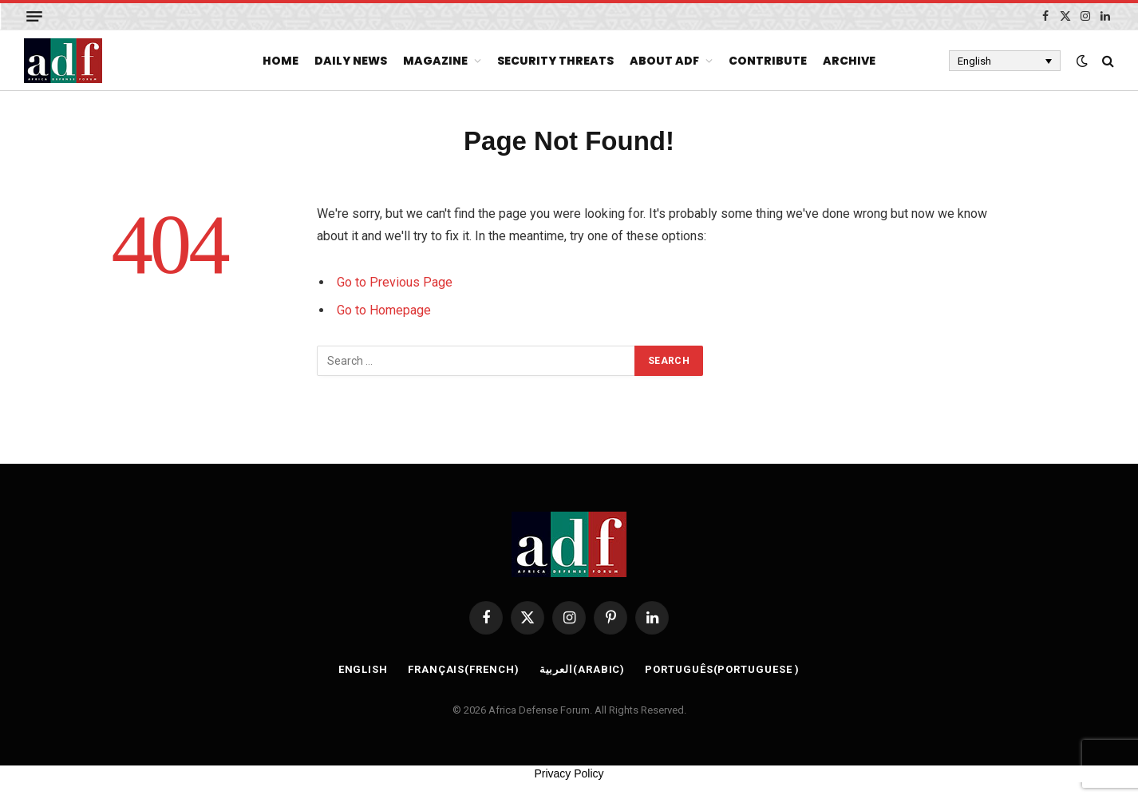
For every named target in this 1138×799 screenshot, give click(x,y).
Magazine (435, 61)
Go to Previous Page (394, 282)
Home (280, 61)
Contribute (768, 61)
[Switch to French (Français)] (464, 670)
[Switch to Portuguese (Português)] (722, 670)
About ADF (664, 61)
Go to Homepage (384, 310)
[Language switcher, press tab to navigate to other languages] (1005, 60)
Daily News (350, 61)
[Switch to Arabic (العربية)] (582, 670)
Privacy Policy (568, 773)
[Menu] (34, 16)
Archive (849, 61)
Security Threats (555, 61)
